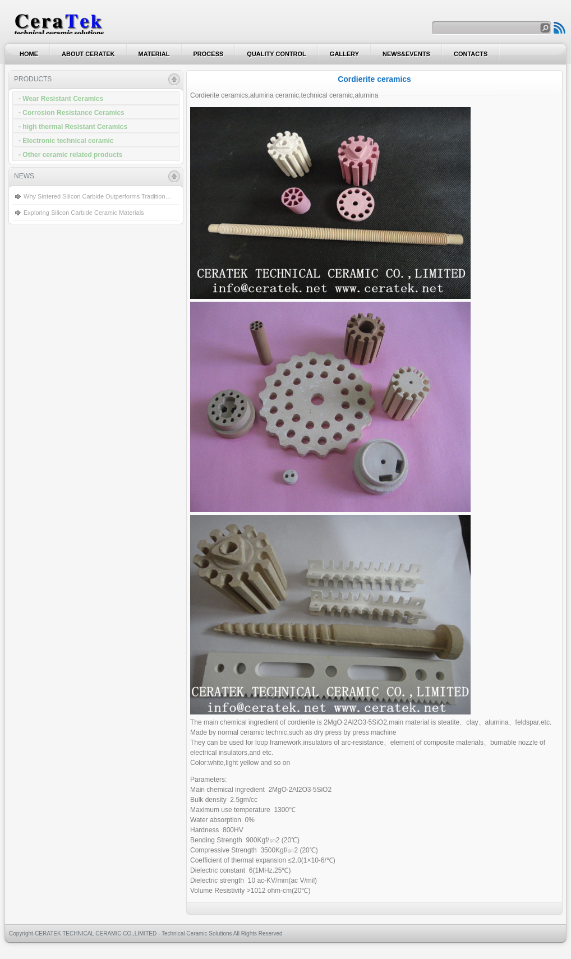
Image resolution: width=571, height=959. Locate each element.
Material (154, 53)
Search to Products (559, 28)
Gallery (344, 53)
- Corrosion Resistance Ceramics (72, 113)
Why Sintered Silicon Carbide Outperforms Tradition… (98, 196)
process (209, 53)
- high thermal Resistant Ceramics (73, 127)
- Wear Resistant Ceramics (61, 99)
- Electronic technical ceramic (66, 141)
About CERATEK (88, 53)
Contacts (470, 53)
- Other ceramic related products (70, 155)
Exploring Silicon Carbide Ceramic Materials (84, 212)
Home (29, 53)
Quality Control (276, 53)
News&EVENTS (406, 53)
